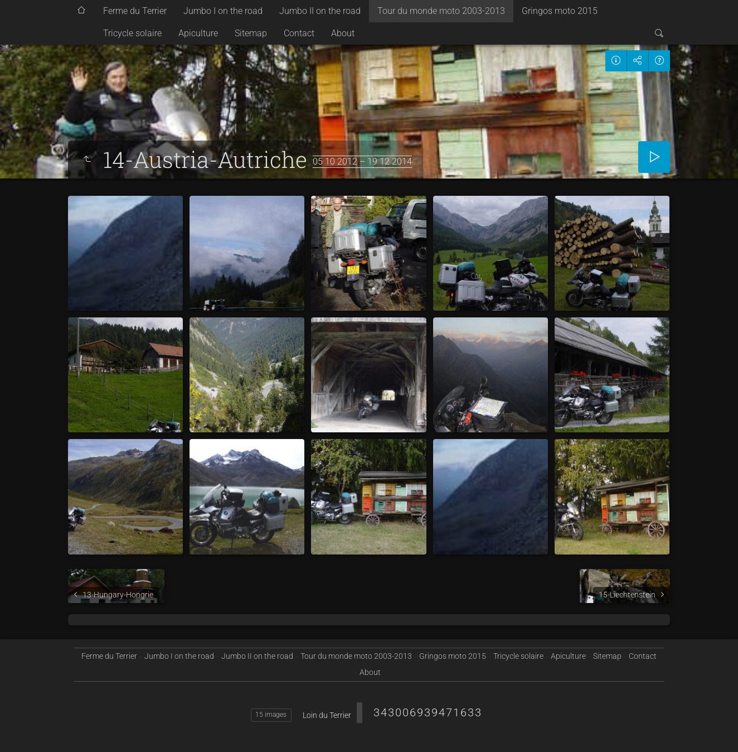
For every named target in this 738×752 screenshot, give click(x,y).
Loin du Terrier (327, 715)
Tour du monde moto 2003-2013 (441, 11)
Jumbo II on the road (320, 11)
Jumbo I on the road (223, 11)
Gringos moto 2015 (560, 11)
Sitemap (251, 33)
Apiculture (198, 33)
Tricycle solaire (132, 33)
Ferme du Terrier (135, 11)
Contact (299, 33)
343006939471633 (427, 712)
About (343, 33)
